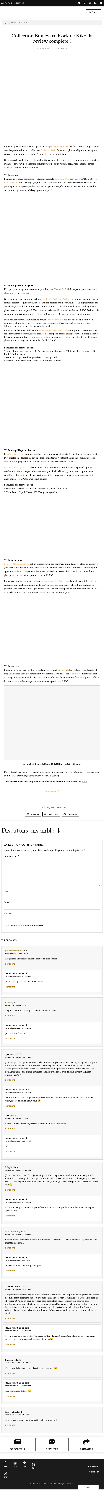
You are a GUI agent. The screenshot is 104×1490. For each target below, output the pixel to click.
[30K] (33, 1465)
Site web (8, 913)
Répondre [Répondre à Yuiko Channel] (10, 1318)
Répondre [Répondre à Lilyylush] (10, 1190)
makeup (61, 808)
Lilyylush (10, 1167)
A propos (6, 3)
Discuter (52, 1449)
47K (24, 1467)
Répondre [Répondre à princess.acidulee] (10, 964)
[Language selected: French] (88, 1487)
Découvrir (17, 1449)
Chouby (9, 1002)
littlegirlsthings (13, 1231)
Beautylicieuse (14, 973)
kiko (53, 808)
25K (6, 1478)
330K (15, 1467)
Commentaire (11, 856)
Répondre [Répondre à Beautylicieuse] (10, 987)
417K (5, 1467)
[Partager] (86, 1442)
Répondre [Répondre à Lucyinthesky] (10, 1425)
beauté (45, 808)
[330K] (15, 1463)
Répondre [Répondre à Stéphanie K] (10, 1373)
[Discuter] (52, 1442)
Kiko (84, 781)
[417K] (5, 1463)
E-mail (7, 902)
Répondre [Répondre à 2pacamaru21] (10, 1080)
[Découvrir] (17, 1442)
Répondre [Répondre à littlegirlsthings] (10, 1248)
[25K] (5, 1474)
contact (19, 3)
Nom (6, 891)
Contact (94, 1473)
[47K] (24, 1463)
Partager (86, 1449)
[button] (33, 814)
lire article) (64, 670)
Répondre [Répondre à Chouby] (10, 1016)
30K (33, 1468)
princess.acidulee (13, 950)
